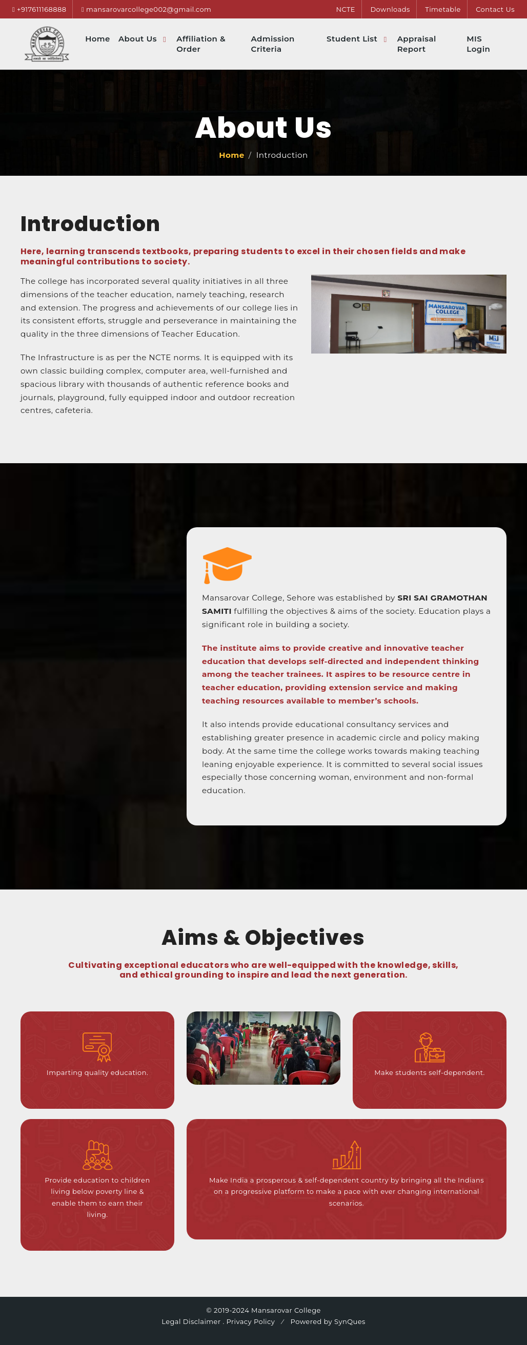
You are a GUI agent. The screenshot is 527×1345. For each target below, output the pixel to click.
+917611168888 (41, 9)
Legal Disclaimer (190, 1321)
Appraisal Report (416, 44)
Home (97, 39)
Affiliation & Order (201, 44)
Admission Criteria (272, 44)
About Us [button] (138, 39)
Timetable (443, 9)
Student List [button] (353, 39)
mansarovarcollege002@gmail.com (148, 9)
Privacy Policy (251, 1321)
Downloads (390, 9)
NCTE (345, 9)
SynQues (349, 1321)
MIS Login (478, 44)
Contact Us (495, 9)
